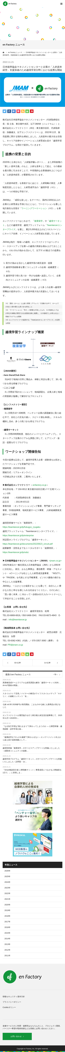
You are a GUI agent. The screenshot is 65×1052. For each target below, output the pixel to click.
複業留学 (38, 221)
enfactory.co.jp (39, 485)
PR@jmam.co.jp (15, 645)
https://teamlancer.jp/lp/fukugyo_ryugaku (21, 527)
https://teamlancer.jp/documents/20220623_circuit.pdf (28, 544)
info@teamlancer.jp (18, 619)
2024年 (7, 882)
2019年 (7, 910)
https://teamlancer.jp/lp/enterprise (18, 535)
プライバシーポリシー (12, 1002)
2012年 (7, 950)
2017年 (7, 922)
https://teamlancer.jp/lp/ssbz (16, 552)
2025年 (7, 876)
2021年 (7, 899)
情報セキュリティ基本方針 (14, 996)
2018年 (7, 916)
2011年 (7, 955)
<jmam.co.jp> (55, 561)
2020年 (7, 905)
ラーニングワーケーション (34, 208)
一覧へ (55, 674)
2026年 (7, 871)
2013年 (7, 944)
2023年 (7, 888)
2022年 (7, 893)
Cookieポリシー (9, 1007)
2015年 (7, 933)
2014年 (7, 939)
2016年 (7, 927)
